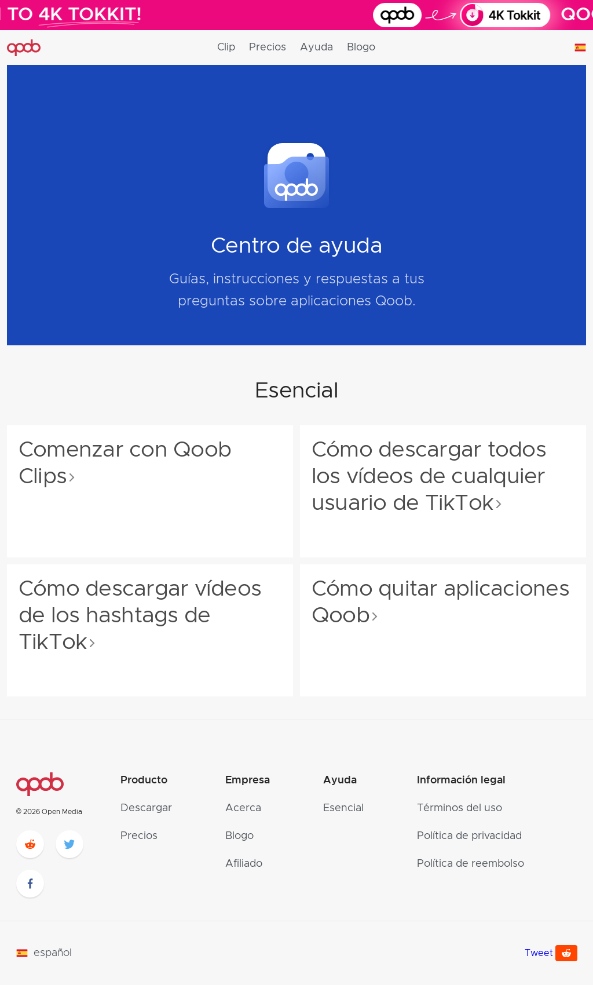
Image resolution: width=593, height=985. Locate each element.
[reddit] (30, 844)
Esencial (343, 808)
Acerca (243, 808)
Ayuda (316, 47)
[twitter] (69, 844)
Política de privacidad (469, 836)
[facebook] (30, 884)
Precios (267, 47)
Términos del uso (459, 808)
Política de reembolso (470, 864)
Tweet (539, 953)
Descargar (146, 808)
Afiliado (243, 864)
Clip (226, 47)
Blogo (361, 47)
